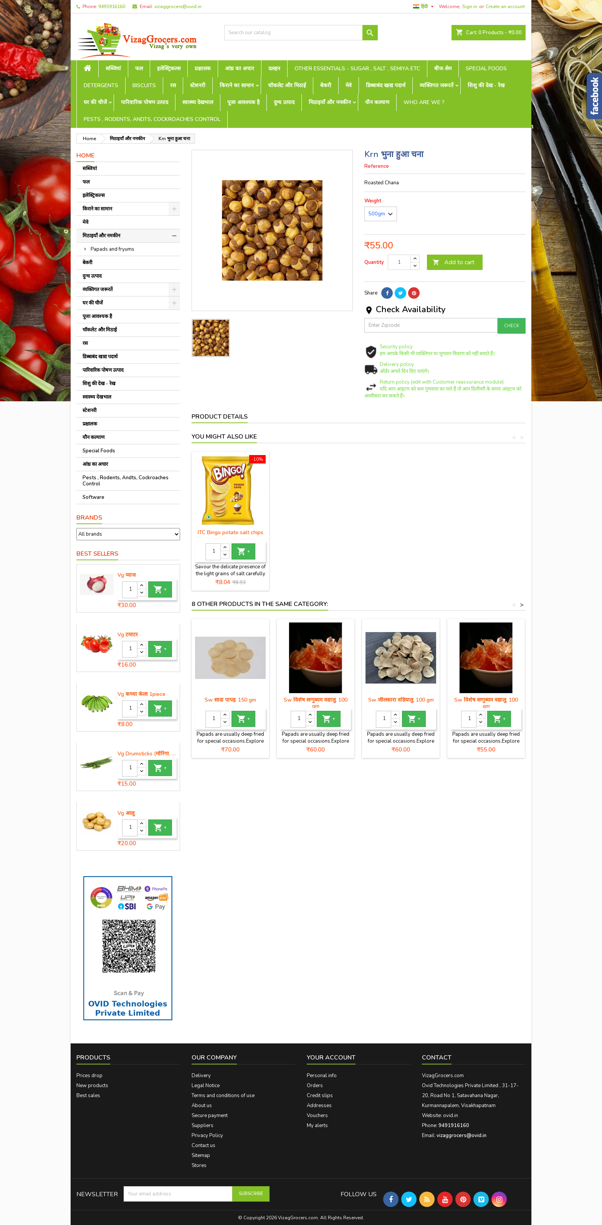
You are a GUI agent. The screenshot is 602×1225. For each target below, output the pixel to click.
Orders (315, 1085)
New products (92, 1085)
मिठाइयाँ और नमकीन (330, 102)
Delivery (201, 1075)
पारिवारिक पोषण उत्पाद (144, 102)
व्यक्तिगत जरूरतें (436, 85)
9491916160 (111, 6)
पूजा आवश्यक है (243, 102)
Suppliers (202, 1125)
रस (173, 85)
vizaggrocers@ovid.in (178, 6)
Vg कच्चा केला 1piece (141, 694)
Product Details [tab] (220, 416)
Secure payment (210, 1115)
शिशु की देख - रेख (486, 85)
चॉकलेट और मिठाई (287, 85)
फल (139, 68)
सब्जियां (113, 68)
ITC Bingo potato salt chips (316, 532)
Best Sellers (97, 554)
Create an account (505, 6)
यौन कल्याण (377, 102)
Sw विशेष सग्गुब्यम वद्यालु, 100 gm (315, 703)
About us (202, 1105)
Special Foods (486, 68)
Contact (437, 1057)
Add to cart (454, 262)
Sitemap (201, 1155)
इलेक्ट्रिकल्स (168, 68)
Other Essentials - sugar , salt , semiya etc (357, 68)
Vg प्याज (126, 575)
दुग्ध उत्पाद (284, 102)
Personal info (322, 1075)
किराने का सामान (237, 85)
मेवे (349, 85)
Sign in (469, 6)
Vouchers (317, 1115)
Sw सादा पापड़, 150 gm (230, 700)
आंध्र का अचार (239, 68)
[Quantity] (129, 589)
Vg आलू (125, 813)
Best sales (88, 1095)
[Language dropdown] (424, 6)
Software (93, 497)
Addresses (319, 1105)
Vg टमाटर (127, 635)
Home (85, 155)
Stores (199, 1165)
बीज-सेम (443, 68)
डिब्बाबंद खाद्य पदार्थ (385, 85)
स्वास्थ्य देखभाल (197, 102)
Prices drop (89, 1075)
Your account (331, 1057)
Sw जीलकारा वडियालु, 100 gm (401, 700)
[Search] (301, 32)
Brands (89, 517)
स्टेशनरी (197, 85)
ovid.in (450, 1115)
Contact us (203, 1145)
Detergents (101, 85)
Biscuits (144, 85)
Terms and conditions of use (223, 1095)
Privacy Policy (207, 1135)
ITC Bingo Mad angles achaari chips (230, 535)
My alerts (317, 1125)
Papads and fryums (112, 249)
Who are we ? (424, 102)
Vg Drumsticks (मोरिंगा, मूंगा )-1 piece (147, 754)
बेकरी (325, 85)
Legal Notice (206, 1085)
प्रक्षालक (203, 68)
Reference (376, 166)
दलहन (274, 68)
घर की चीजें (95, 102)
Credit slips (320, 1095)
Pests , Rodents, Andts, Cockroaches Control (152, 119)
